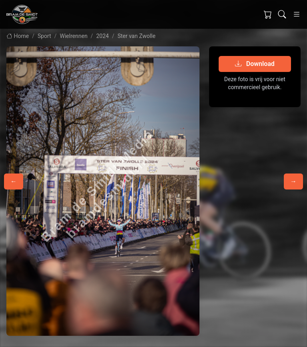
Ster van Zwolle (136, 36)
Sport (44, 36)
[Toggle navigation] (297, 14)
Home (17, 36)
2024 (102, 36)
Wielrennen (74, 36)
